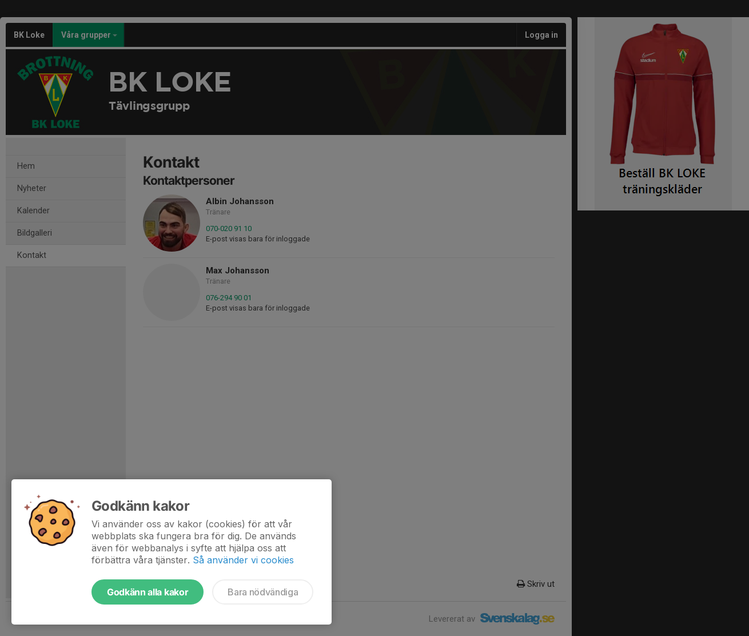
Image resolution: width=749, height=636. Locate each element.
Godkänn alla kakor (147, 592)
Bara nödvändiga (263, 592)
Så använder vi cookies (243, 560)
